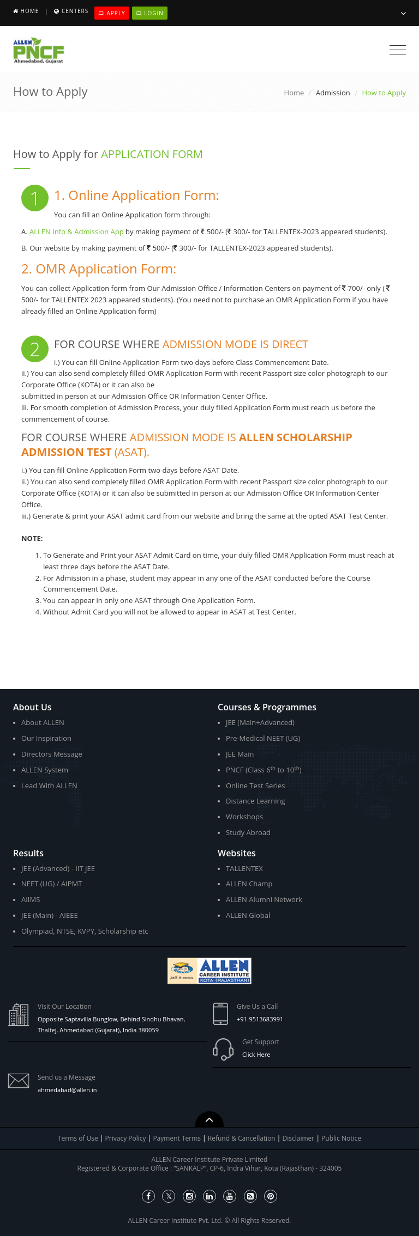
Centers (75, 11)
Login (150, 13)
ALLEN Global (248, 915)
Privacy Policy (125, 1138)
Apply (111, 13)
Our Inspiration (46, 738)
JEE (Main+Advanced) (260, 722)
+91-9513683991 (260, 1019)
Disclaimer (299, 1138)
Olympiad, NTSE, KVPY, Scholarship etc (84, 931)
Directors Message (51, 754)
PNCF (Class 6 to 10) (263, 769)
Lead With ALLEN (49, 785)
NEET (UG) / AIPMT (51, 883)
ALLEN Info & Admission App (76, 231)
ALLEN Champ (249, 883)
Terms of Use (78, 1138)
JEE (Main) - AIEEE (49, 915)
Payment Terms (177, 1138)
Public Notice (341, 1138)
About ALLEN (42, 722)
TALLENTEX (244, 868)
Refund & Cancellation (242, 1138)
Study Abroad (248, 832)
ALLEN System (44, 770)
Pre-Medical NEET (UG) (263, 738)
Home (30, 11)
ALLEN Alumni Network (264, 899)
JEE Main (240, 754)
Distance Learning (255, 801)
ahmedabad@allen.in (67, 1090)
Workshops (244, 816)
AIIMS (30, 899)
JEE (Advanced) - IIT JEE (58, 868)
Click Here (256, 1054)
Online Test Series (255, 785)
